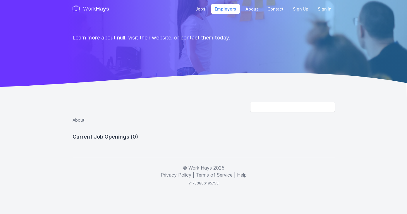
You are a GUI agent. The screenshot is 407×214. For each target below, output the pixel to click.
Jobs (200, 8)
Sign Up (300, 8)
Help (242, 175)
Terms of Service (214, 175)
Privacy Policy (176, 175)
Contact (275, 8)
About (251, 8)
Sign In (324, 8)
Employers (225, 8)
